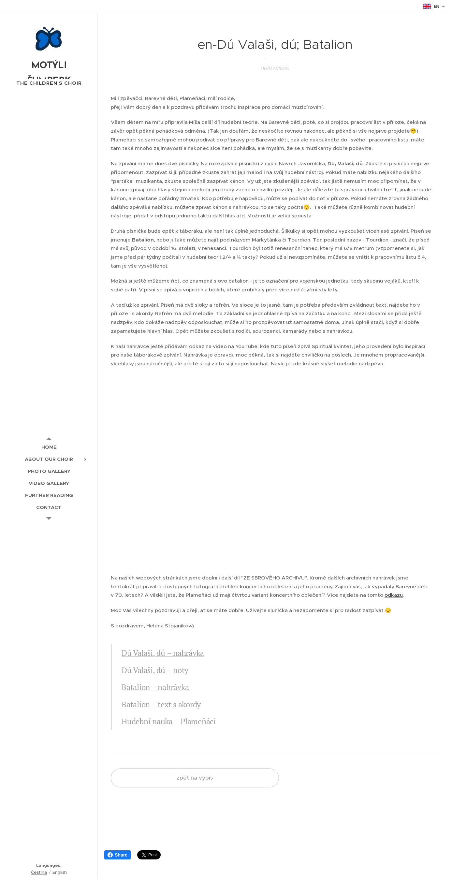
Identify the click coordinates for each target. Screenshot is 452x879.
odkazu (394, 595)
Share (117, 854)
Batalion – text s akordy (161, 704)
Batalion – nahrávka (155, 687)
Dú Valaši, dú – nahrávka (163, 653)
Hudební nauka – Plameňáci (169, 721)
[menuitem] (49, 447)
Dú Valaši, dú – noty (155, 670)
